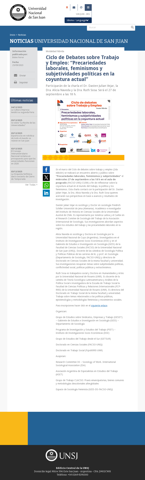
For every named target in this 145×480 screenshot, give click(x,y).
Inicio (12, 35)
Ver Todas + (31, 184)
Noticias (22, 35)
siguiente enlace (99, 305)
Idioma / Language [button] (78, 20)
